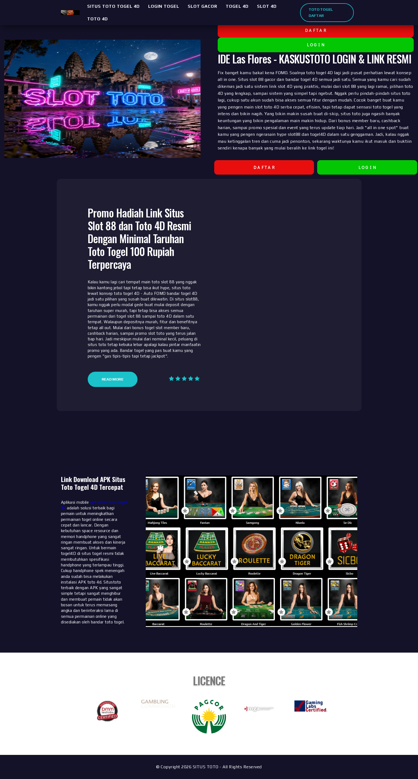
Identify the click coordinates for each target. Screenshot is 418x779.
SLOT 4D (267, 6)
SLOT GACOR (202, 6)
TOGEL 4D (237, 6)
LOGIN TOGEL (163, 6)
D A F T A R (315, 30)
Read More (113, 379)
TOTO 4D (97, 18)
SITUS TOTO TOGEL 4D (113, 6)
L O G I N (315, 44)
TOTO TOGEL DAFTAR (321, 12)
